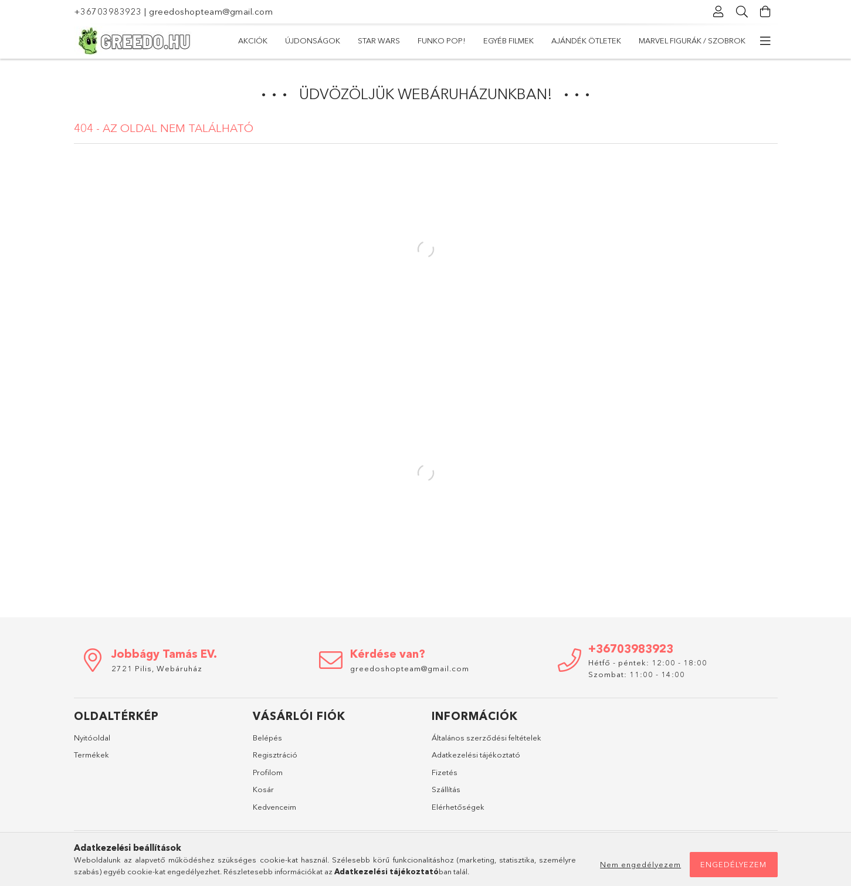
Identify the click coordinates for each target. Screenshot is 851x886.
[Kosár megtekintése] (766, 11)
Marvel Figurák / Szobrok (692, 40)
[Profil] (719, 11)
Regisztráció (275, 754)
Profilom (268, 772)
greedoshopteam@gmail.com (211, 11)
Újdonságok (312, 40)
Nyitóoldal (92, 737)
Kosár (263, 789)
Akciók (252, 40)
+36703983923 (108, 11)
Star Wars (379, 40)
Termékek (91, 754)
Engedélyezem (733, 864)
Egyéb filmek (508, 40)
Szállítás (446, 789)
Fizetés (444, 772)
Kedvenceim (274, 806)
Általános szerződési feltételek (486, 737)
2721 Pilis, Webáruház (156, 668)
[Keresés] (742, 11)
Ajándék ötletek (586, 40)
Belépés (267, 737)
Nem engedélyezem (640, 864)
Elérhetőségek (458, 806)
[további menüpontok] (766, 41)
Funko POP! (442, 40)
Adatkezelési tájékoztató (476, 754)
